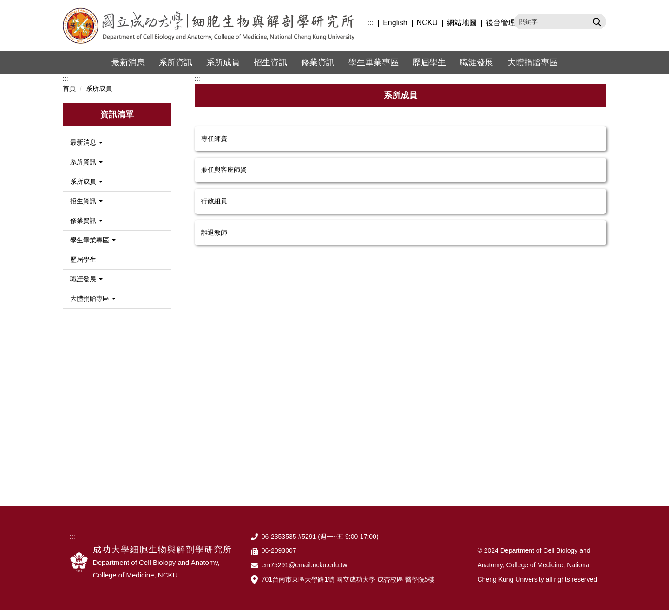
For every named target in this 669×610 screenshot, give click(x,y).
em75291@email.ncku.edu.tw (305, 565)
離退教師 (214, 232)
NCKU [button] (427, 23)
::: (370, 23)
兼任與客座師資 (224, 169)
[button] (117, 142)
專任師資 (214, 138)
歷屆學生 (429, 62)
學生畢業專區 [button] (373, 62)
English (395, 23)
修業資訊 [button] (317, 62)
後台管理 (501, 23)
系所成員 (99, 88)
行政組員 (214, 201)
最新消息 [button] (128, 62)
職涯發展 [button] (476, 62)
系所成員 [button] (223, 62)
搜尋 (596, 21)
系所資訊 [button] (175, 62)
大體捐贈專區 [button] (532, 62)
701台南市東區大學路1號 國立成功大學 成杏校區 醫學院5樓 (348, 579)
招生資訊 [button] (270, 62)
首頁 (69, 88)
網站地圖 (462, 23)
